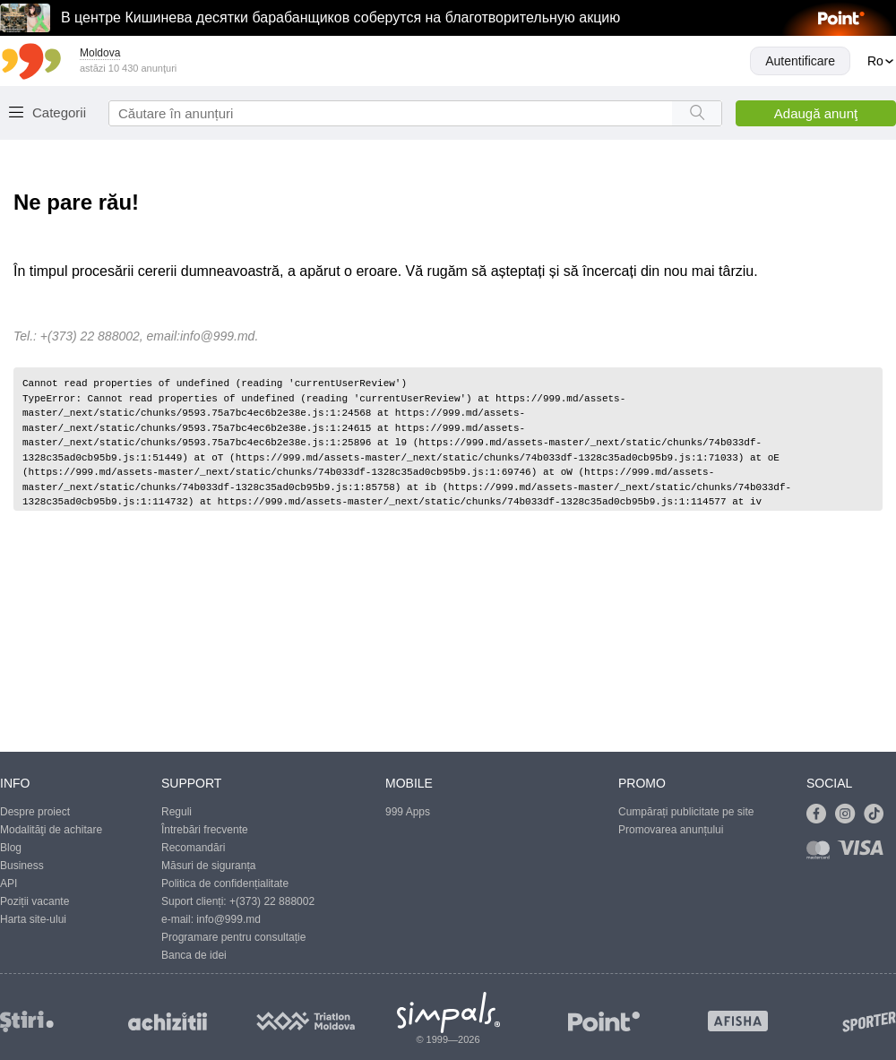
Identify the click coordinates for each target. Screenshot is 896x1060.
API (8, 883)
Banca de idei (194, 955)
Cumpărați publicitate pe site (686, 812)
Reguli (176, 812)
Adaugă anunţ (815, 113)
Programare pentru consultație (233, 937)
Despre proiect (35, 812)
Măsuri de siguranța (208, 865)
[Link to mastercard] (821, 853)
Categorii (59, 112)
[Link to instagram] (849, 814)
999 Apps (407, 812)
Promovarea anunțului (670, 829)
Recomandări (193, 847)
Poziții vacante (34, 901)
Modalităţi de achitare (51, 829)
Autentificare (800, 61)
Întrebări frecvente (204, 829)
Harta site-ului (33, 919)
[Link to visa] (864, 853)
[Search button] (696, 113)
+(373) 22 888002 (271, 901)
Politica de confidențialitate (225, 883)
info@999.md (217, 336)
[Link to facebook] (820, 814)
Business (22, 865)
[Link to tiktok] (878, 814)
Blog (11, 847)
